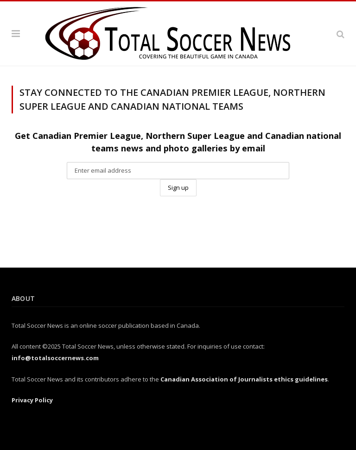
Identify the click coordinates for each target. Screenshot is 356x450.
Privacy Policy (32, 400)
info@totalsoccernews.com (55, 358)
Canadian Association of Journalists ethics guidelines (244, 379)
